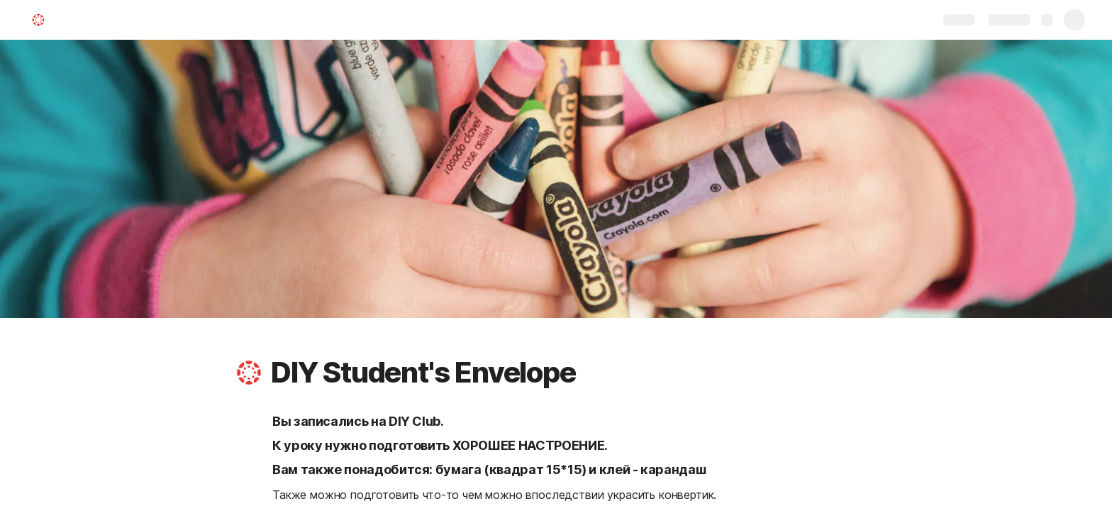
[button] (249, 372)
